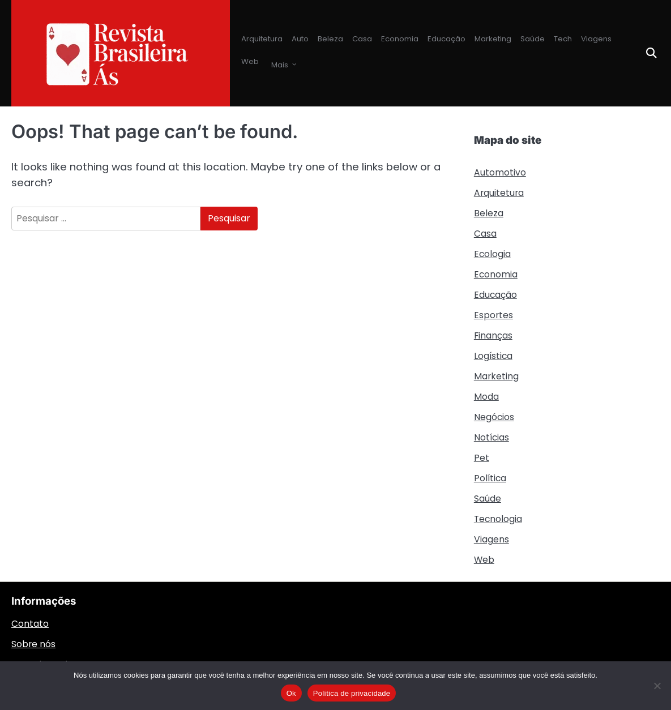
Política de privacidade (352, 693)
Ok (291, 693)
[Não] (657, 685)
